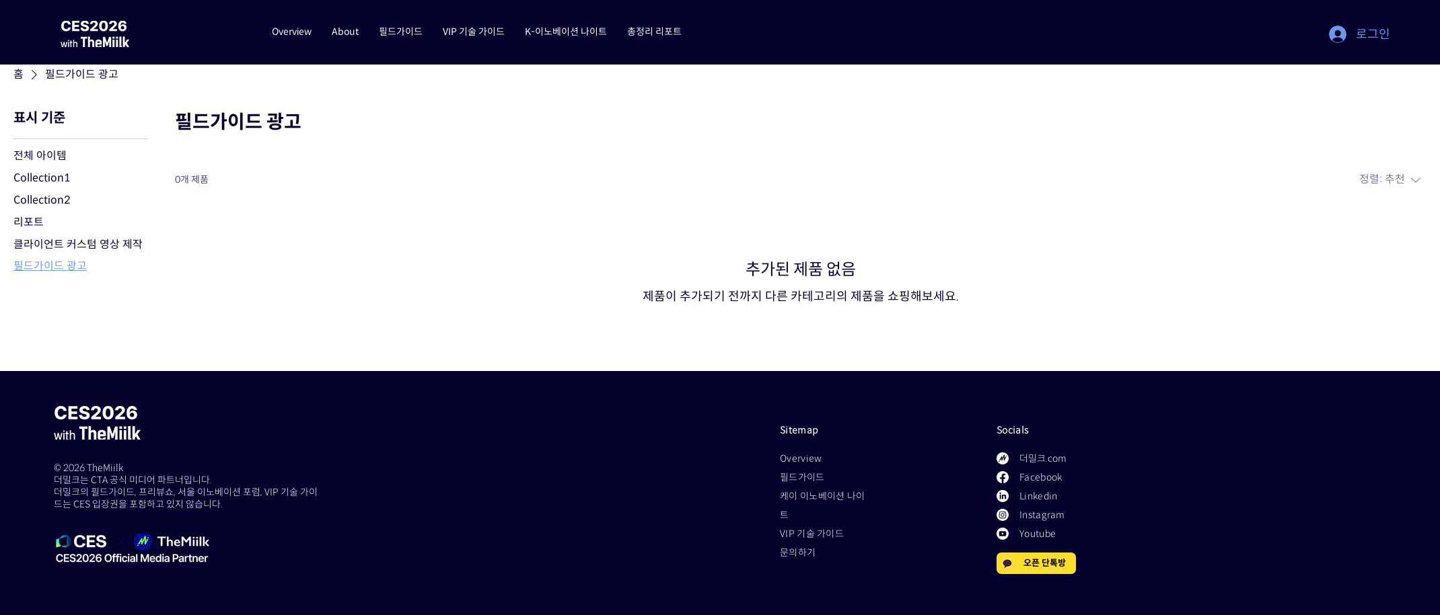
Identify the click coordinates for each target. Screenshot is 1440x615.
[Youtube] (1003, 534)
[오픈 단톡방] (1036, 563)
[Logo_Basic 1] (1003, 458)
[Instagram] (1003, 515)
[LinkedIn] (1003, 496)
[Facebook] (1003, 477)
